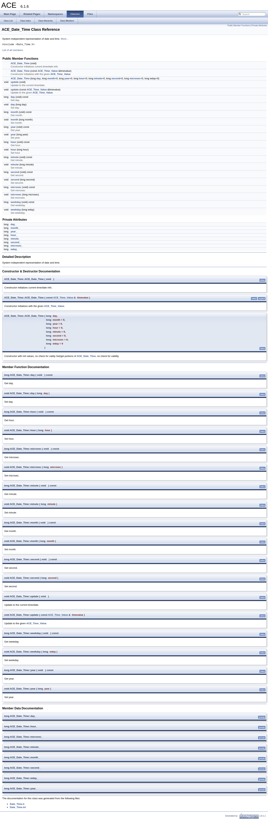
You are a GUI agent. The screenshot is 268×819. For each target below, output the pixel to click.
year (66, 78)
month (51, 78)
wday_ (14, 249)
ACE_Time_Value (48, 70)
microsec (135, 78)
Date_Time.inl (18, 807)
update (15, 82)
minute (98, 78)
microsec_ (17, 245)
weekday (16, 202)
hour (81, 78)
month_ (15, 228)
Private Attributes (259, 25)
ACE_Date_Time (20, 63)
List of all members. (13, 50)
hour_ (14, 235)
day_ (13, 224)
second (115, 78)
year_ (14, 231)
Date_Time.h (17, 804)
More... (64, 38)
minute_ (15, 238)
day (39, 78)
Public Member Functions (239, 25)
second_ (16, 242)
